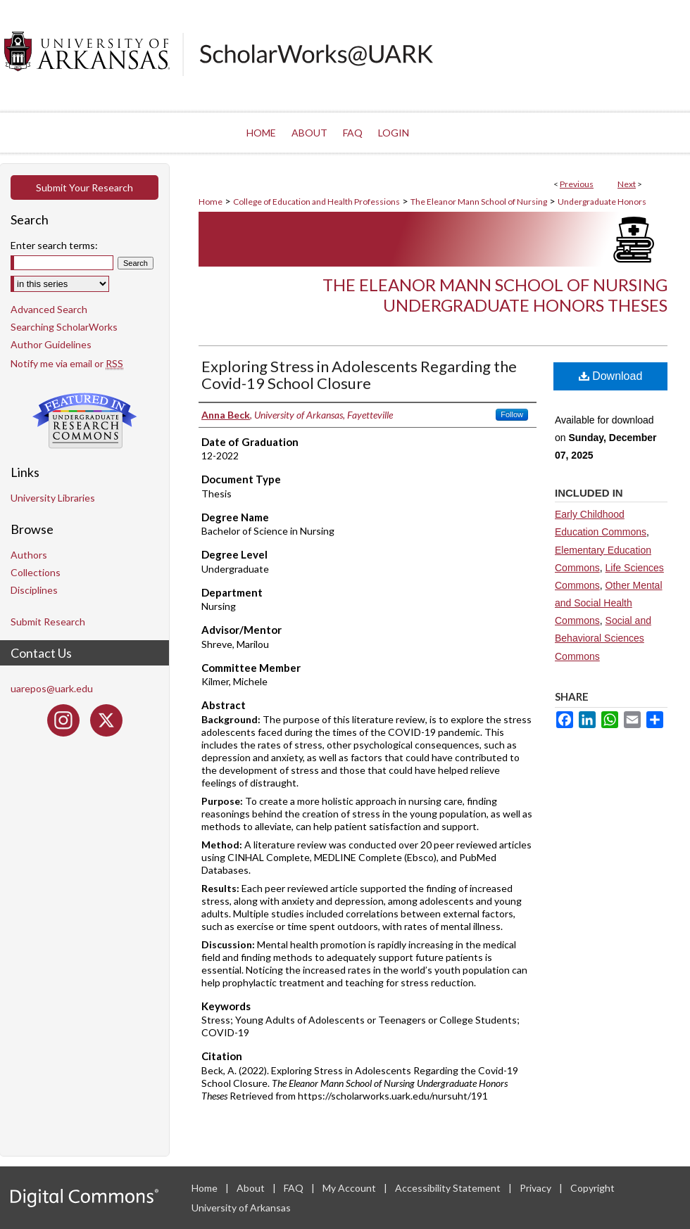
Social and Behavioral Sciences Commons (603, 638)
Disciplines (34, 590)
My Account (350, 1188)
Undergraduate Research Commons (84, 421)
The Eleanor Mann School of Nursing (478, 201)
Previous (577, 184)
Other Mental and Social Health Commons (609, 603)
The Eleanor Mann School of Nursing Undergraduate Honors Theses (494, 294)
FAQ (295, 1188)
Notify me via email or (67, 363)
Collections (36, 572)
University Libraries (53, 498)
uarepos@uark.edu (52, 688)
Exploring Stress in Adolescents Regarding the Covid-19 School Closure (359, 375)
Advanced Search (49, 309)
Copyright (592, 1188)
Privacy (536, 1188)
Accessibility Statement (449, 1188)
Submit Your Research (84, 187)
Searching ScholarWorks (64, 327)
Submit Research (48, 622)
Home (210, 201)
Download (611, 376)
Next (626, 184)
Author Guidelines (51, 344)
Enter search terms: (54, 245)
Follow (512, 414)
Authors (29, 555)
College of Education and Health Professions (316, 201)
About (252, 1188)
